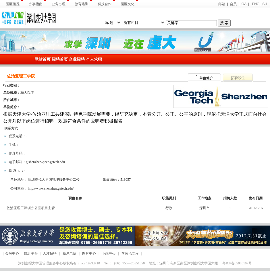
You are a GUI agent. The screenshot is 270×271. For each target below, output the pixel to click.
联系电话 (69, 253)
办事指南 (37, 3)
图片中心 (89, 253)
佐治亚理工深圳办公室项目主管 (31, 208)
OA (244, 4)
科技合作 (106, 3)
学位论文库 (130, 253)
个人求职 (94, 59)
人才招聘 (50, 253)
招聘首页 (60, 59)
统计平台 (31, 253)
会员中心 (12, 253)
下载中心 (108, 253)
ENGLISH (259, 4)
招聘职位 (238, 78)
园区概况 (14, 3)
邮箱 (221, 4)
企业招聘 (77, 59)
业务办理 (60, 3)
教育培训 (83, 3)
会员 (233, 4)
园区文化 (129, 3)
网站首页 (42, 59)
